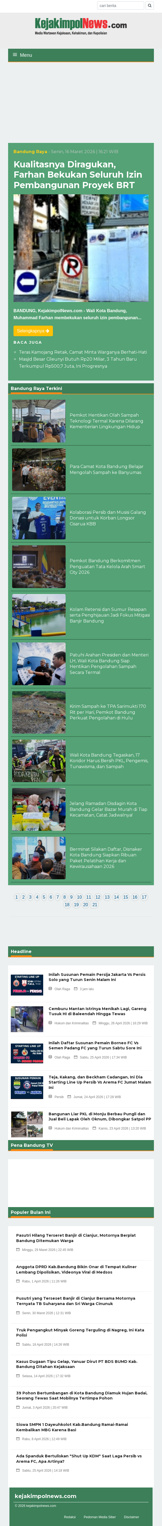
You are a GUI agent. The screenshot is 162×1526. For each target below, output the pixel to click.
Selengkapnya (33, 331)
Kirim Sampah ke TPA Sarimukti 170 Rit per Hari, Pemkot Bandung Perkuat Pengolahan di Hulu (108, 712)
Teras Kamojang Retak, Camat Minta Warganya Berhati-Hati (83, 352)
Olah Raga (59, 989)
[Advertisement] (81, 102)
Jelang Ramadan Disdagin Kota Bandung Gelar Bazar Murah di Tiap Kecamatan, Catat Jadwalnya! (108, 809)
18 (67, 904)
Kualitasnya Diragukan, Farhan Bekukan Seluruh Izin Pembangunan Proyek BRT (78, 174)
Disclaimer (131, 1517)
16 (135, 897)
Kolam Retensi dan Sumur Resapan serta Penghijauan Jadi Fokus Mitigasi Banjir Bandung (110, 615)
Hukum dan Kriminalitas (69, 1023)
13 (107, 897)
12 (98, 897)
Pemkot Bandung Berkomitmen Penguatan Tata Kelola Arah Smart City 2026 (107, 566)
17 (144, 897)
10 (79, 897)
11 (88, 897)
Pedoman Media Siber (100, 1517)
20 (85, 904)
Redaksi (70, 1517)
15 (125, 897)
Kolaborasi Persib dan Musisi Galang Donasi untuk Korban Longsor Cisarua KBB (108, 518)
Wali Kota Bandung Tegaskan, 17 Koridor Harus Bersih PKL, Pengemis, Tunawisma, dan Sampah (109, 761)
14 (116, 897)
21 (94, 904)
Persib (56, 1097)
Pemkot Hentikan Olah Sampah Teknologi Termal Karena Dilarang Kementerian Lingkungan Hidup (106, 421)
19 (76, 904)
